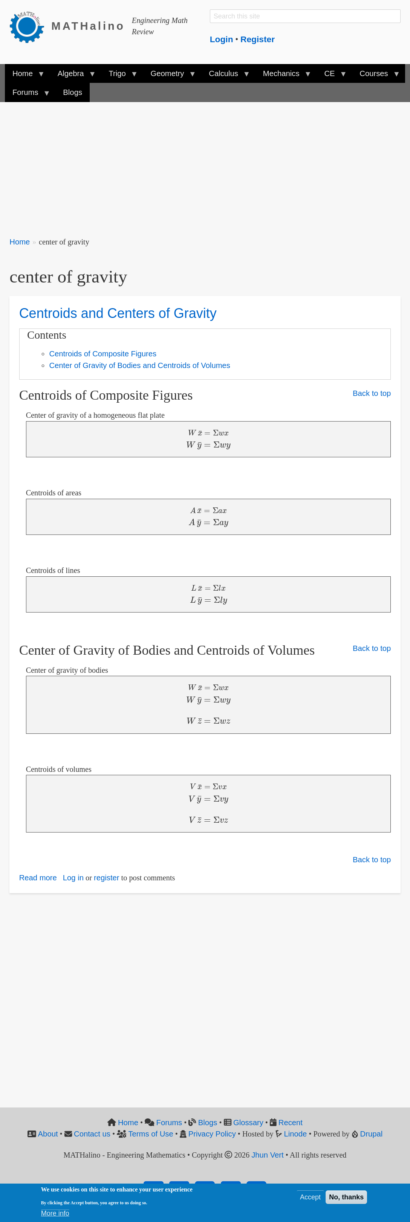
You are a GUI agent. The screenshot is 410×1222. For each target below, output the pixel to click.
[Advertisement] (204, 164)
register (106, 878)
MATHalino (88, 26)
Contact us (92, 1134)
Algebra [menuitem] (72, 76)
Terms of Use (150, 1134)
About (48, 1134)
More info (55, 1213)
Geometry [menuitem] (169, 76)
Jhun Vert (267, 1155)
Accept (310, 1197)
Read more (38, 878)
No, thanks (346, 1197)
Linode (295, 1134)
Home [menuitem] (24, 76)
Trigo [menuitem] (119, 76)
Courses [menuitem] (375, 76)
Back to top (372, 393)
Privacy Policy (212, 1134)
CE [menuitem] (331, 76)
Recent (290, 1122)
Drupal (371, 1134)
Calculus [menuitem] (225, 76)
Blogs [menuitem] (72, 92)
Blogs (207, 1122)
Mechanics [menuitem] (283, 76)
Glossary (248, 1122)
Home (19, 242)
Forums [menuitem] (27, 95)
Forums (169, 1122)
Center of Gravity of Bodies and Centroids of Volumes (139, 365)
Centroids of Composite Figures (102, 354)
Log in (73, 878)
